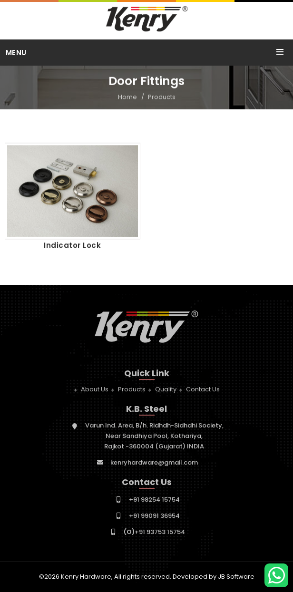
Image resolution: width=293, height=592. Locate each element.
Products (162, 97)
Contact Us (203, 390)
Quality (165, 390)
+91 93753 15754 (154, 533)
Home (127, 97)
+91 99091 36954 (154, 517)
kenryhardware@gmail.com (154, 463)
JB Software (236, 576)
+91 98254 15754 (154, 500)
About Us (94, 390)
